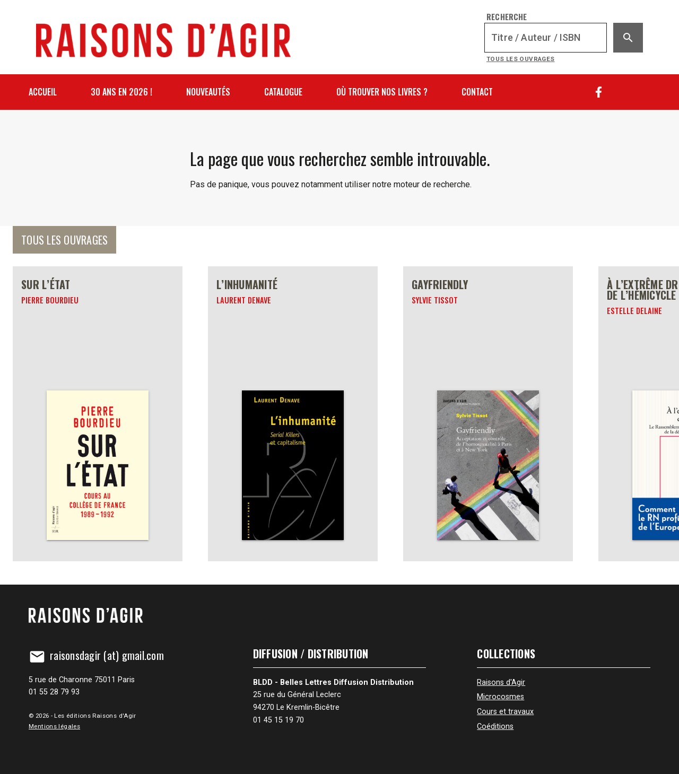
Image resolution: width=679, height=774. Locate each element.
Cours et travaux (505, 711)
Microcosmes (500, 696)
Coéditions (495, 726)
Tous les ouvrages (520, 59)
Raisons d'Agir (501, 682)
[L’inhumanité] (293, 413)
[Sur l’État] (97, 413)
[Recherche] (545, 38)
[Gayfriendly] (488, 413)
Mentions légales (54, 726)
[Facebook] (598, 92)
